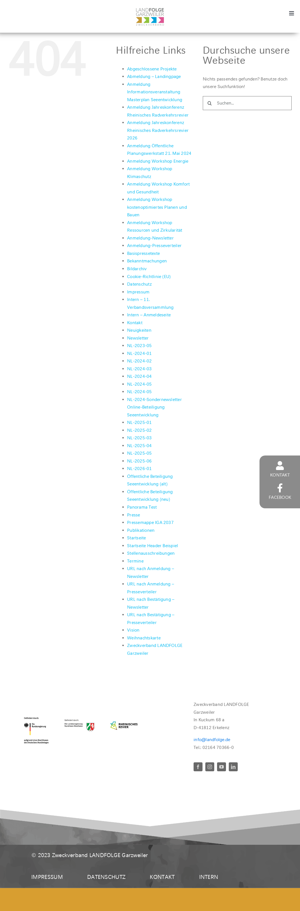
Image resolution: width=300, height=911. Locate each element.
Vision (133, 630)
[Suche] (210, 103)
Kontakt (134, 322)
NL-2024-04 (139, 376)
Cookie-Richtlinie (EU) (149, 276)
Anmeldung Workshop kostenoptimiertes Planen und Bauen (157, 207)
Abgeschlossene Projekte (152, 69)
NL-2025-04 (139, 445)
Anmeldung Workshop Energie (157, 161)
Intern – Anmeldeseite (149, 314)
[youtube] (221, 766)
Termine (135, 561)
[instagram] (209, 766)
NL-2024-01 (139, 353)
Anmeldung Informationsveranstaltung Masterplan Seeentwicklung (154, 92)
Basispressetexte (143, 253)
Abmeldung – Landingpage (154, 76)
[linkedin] (233, 766)
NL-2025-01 (139, 422)
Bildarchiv (137, 268)
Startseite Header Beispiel (152, 545)
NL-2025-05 (139, 453)
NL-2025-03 (139, 437)
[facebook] (198, 766)
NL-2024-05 (139, 384)
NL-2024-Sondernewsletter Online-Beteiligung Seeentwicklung (154, 407)
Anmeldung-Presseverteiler (154, 245)
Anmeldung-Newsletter (150, 238)
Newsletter (138, 338)
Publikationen (140, 530)
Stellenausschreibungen (151, 553)
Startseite (136, 537)
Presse (133, 515)
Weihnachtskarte (144, 637)
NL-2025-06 (139, 461)
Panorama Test (142, 507)
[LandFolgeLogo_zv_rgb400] (150, 10)
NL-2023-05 (139, 345)
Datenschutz (139, 284)
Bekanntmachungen (147, 261)
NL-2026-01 (139, 468)
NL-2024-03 (139, 368)
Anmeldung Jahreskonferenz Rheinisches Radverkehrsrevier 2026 (158, 130)
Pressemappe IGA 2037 (150, 522)
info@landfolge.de (212, 739)
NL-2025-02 (139, 430)
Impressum (138, 292)
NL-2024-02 (139, 361)
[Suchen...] (247, 103)
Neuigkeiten (139, 330)
